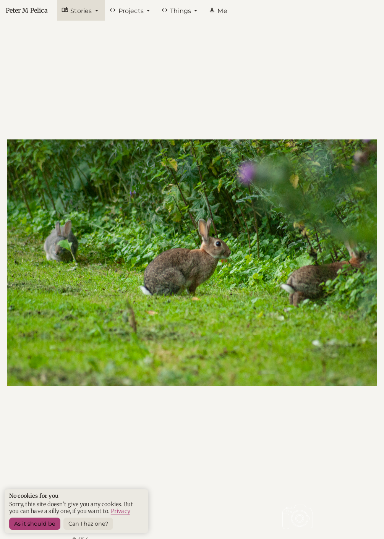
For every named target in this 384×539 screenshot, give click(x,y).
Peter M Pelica (27, 10)
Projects (127, 10)
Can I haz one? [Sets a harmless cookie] (88, 523)
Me (218, 10)
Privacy (120, 511)
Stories (78, 10)
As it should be (34, 523)
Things (177, 10)
